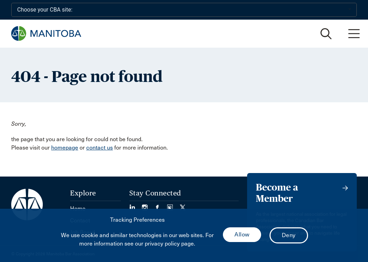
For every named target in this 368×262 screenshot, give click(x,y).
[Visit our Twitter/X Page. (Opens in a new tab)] (182, 205)
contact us (99, 147)
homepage (64, 147)
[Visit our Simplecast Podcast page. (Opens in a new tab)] (173, 205)
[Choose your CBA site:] (184, 10)
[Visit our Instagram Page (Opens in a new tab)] (148, 205)
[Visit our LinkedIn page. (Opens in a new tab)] (135, 205)
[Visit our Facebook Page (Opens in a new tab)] (161, 205)
